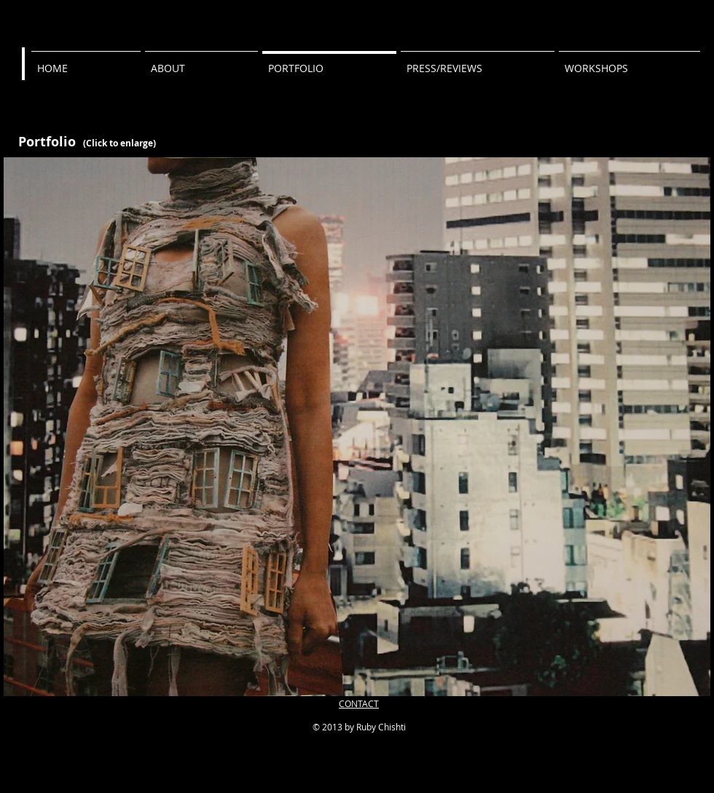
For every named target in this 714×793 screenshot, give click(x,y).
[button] (357, 426)
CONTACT (359, 703)
